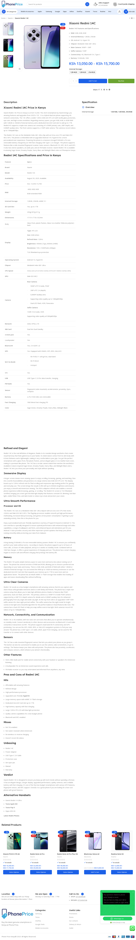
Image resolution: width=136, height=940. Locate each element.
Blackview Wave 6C (91, 854)
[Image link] (17, 914)
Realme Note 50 (117, 854)
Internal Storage (75, 69)
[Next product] (134, 18)
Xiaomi (10, 18)
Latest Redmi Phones (11, 816)
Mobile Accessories (41, 928)
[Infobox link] (8, 894)
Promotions (73, 914)
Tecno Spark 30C (11, 804)
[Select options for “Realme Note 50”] (122, 872)
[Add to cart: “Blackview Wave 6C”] (95, 872)
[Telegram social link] (109, 89)
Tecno (37, 917)
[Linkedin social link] (107, 89)
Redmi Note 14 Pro (37, 854)
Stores (71, 917)
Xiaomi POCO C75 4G (11, 854)
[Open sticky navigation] (10, 11)
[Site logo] (12, 4)
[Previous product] (130, 18)
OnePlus (38, 921)
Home (3, 18)
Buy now (121, 81)
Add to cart (93, 81)
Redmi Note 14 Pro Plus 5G (67, 854)
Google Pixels (40, 924)
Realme (113, 857)
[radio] (74, 72)
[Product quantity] (73, 81)
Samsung (38, 914)
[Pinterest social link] (104, 89)
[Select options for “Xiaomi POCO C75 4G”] (14, 872)
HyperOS (26, 696)
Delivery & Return (75, 924)
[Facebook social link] (99, 89)
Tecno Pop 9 (10, 807)
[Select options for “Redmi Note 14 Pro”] (41, 872)
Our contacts (73, 921)
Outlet (71, 928)
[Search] (58, 4)
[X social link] (101, 89)
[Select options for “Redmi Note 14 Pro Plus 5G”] (68, 872)
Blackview (87, 857)
